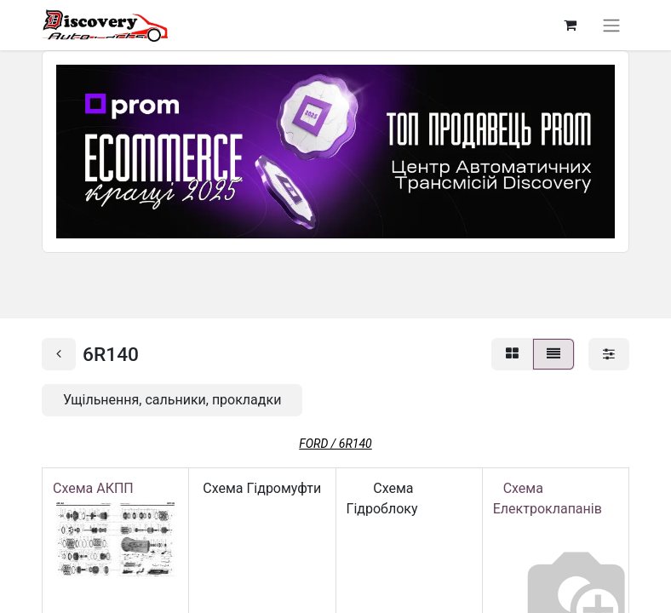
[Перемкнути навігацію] (611, 25)
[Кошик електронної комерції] (570, 25)
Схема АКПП (97, 488)
